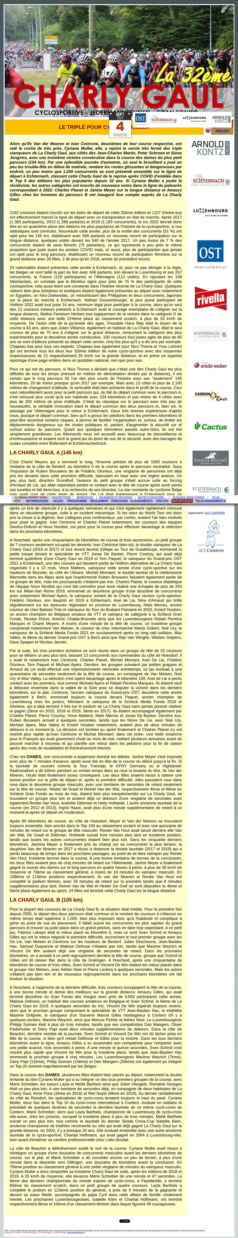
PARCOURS (119, 500)
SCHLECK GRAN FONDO (188, 497)
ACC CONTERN (215, 512)
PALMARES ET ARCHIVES (115, 497)
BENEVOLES (85, 497)
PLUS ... (217, 497)
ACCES (58, 500)
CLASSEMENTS (141, 500)
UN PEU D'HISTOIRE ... (152, 497)
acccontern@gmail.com (76, 1232)
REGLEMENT (99, 500)
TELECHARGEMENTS (210, 500)
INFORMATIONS (37, 500)
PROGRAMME (77, 500)
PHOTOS (162, 500)
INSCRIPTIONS (61, 497)
